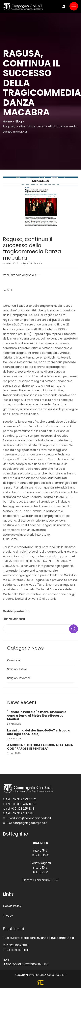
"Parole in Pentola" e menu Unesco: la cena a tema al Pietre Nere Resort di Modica (37, 715)
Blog (18, 121)
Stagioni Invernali (19, 678)
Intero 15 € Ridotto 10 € (40, 853)
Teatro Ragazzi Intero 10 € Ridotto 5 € (40, 868)
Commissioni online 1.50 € (41, 880)
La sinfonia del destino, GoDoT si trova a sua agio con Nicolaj (38, 732)
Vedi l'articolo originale (18, 275)
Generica (13, 660)
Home (7, 121)
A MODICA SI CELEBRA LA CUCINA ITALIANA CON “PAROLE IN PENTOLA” (40, 747)
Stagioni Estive (17, 669)
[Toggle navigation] (73, 6)
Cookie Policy (12, 906)
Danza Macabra (14, 619)
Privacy (8, 916)
